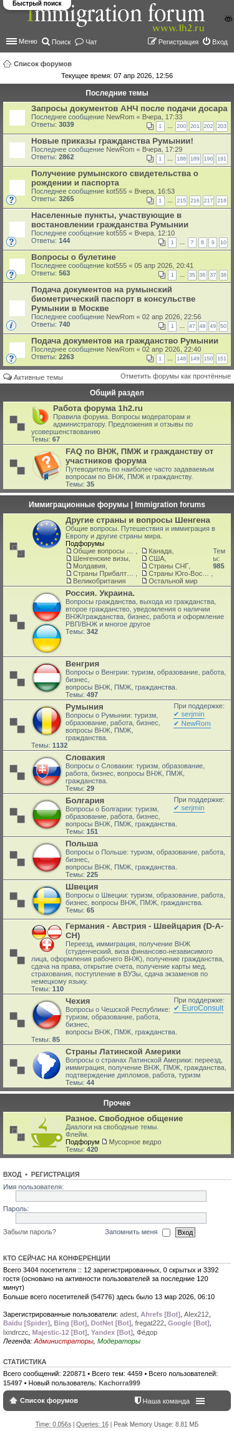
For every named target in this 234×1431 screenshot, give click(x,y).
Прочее (117, 1103)
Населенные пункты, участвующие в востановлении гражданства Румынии (109, 219)
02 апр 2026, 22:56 (172, 316)
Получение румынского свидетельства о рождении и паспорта (114, 178)
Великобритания (99, 581)
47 (192, 326)
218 (222, 200)
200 (181, 126)
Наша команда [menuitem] (166, 1401)
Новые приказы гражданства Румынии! (112, 141)
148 (181, 358)
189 (195, 159)
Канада (160, 551)
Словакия (85, 757)
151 (222, 358)
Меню (28, 41)
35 (192, 275)
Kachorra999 (119, 1383)
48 (203, 326)
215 (181, 200)
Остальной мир (173, 581)
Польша (82, 843)
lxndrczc (15, 1332)
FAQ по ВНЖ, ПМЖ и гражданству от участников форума (139, 456)
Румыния (85, 706)
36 (203, 275)
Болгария (85, 800)
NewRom (120, 117)
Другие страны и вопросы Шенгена (138, 520)
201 (195, 126)
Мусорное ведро (135, 1142)
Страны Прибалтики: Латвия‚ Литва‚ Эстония (104, 573)
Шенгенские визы (101, 558)
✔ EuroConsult (198, 1008)
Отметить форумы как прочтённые (175, 376)
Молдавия (89, 566)
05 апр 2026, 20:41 (163, 265)
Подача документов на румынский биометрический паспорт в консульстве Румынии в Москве (113, 299)
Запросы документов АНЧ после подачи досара (129, 108)
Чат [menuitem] (91, 42)
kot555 (116, 191)
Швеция (82, 886)
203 (222, 126)
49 (213, 326)
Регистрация (55, 1174)
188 (181, 159)
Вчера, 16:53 (154, 191)
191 (222, 159)
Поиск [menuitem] (61, 42)
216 (195, 200)
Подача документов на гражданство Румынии (124, 340)
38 (223, 275)
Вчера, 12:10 (154, 233)
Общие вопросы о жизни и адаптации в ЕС (104, 551)
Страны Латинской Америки (123, 1051)
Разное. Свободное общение (124, 1118)
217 (208, 200)
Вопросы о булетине (73, 257)
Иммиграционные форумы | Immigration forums (117, 504)
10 (223, 242)
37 (213, 275)
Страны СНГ (168, 566)
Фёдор (147, 1332)
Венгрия (82, 663)
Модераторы (118, 1341)
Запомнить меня (137, 1232)
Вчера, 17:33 (162, 117)
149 (195, 358)
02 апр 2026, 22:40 (172, 349)
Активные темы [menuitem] (38, 377)
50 (223, 326)
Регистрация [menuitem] (178, 42)
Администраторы (63, 1341)
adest (128, 1314)
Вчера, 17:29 (162, 149)
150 (208, 358)
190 (208, 159)
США (156, 558)
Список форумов (43, 63)
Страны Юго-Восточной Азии (180, 573)
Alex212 (196, 1314)
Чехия (78, 1001)
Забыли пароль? (29, 1231)
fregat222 (149, 1323)
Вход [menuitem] (220, 42)
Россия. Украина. (100, 593)
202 (208, 126)
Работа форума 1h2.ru (98, 408)
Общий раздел (117, 393)
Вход (12, 1174)
